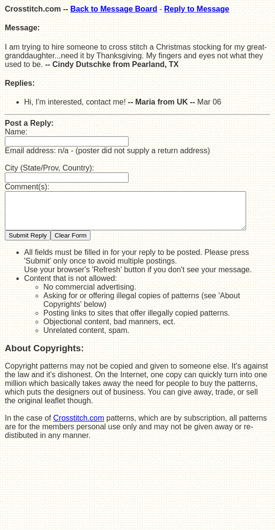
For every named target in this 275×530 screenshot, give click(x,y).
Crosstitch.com (79, 425)
